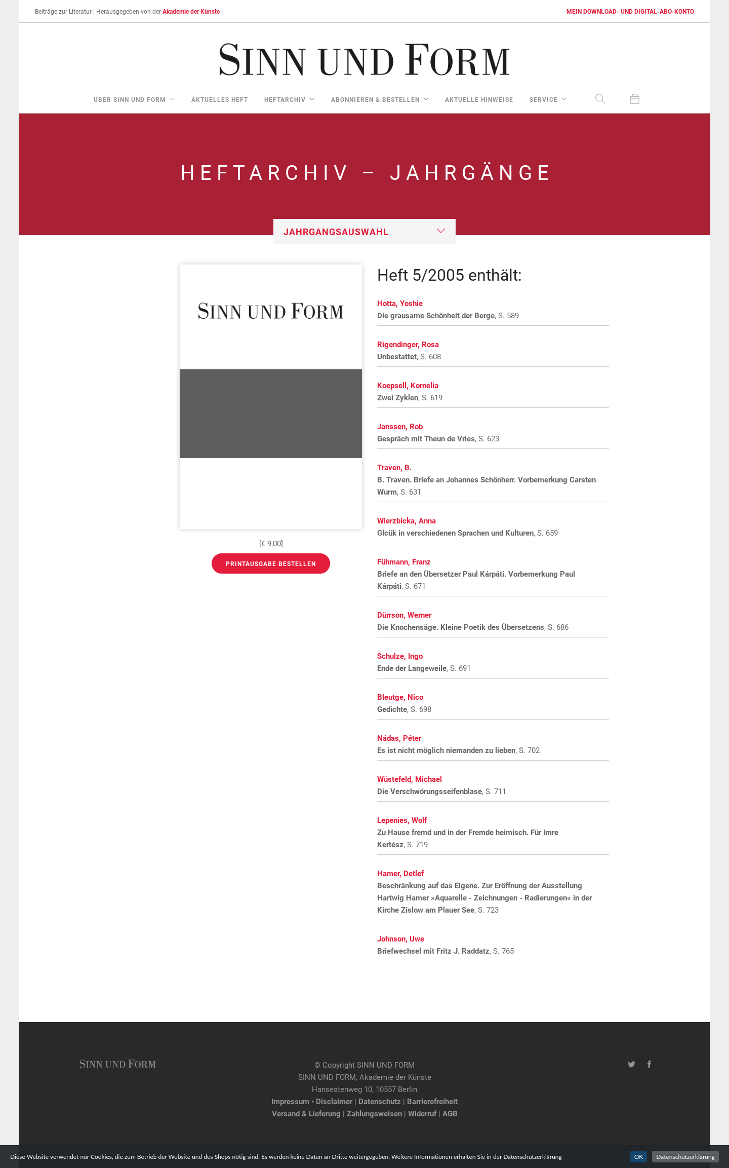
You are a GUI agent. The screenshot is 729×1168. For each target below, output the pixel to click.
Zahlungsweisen (374, 1113)
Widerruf (422, 1113)
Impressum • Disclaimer (311, 1101)
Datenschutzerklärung (685, 1156)
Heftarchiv (285, 99)
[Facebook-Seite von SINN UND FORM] (649, 1065)
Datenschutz (379, 1101)
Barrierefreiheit (432, 1101)
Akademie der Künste (191, 11)
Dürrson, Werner (404, 615)
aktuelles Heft (219, 99)
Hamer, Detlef (400, 873)
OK (638, 1156)
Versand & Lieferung (306, 1113)
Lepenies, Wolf (402, 820)
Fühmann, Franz (404, 561)
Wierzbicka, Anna (406, 520)
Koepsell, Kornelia (407, 385)
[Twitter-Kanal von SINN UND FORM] (631, 1065)
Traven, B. (394, 467)
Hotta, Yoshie (400, 303)
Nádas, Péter (399, 738)
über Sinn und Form (130, 99)
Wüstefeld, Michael (409, 779)
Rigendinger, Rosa (408, 344)
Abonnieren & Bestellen (375, 99)
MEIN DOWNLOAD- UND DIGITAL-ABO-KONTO (630, 11)
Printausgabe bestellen (271, 563)
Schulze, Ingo (400, 656)
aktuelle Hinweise (479, 99)
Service (544, 99)
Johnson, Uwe (400, 938)
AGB (450, 1113)
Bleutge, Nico (400, 697)
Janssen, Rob (400, 426)
